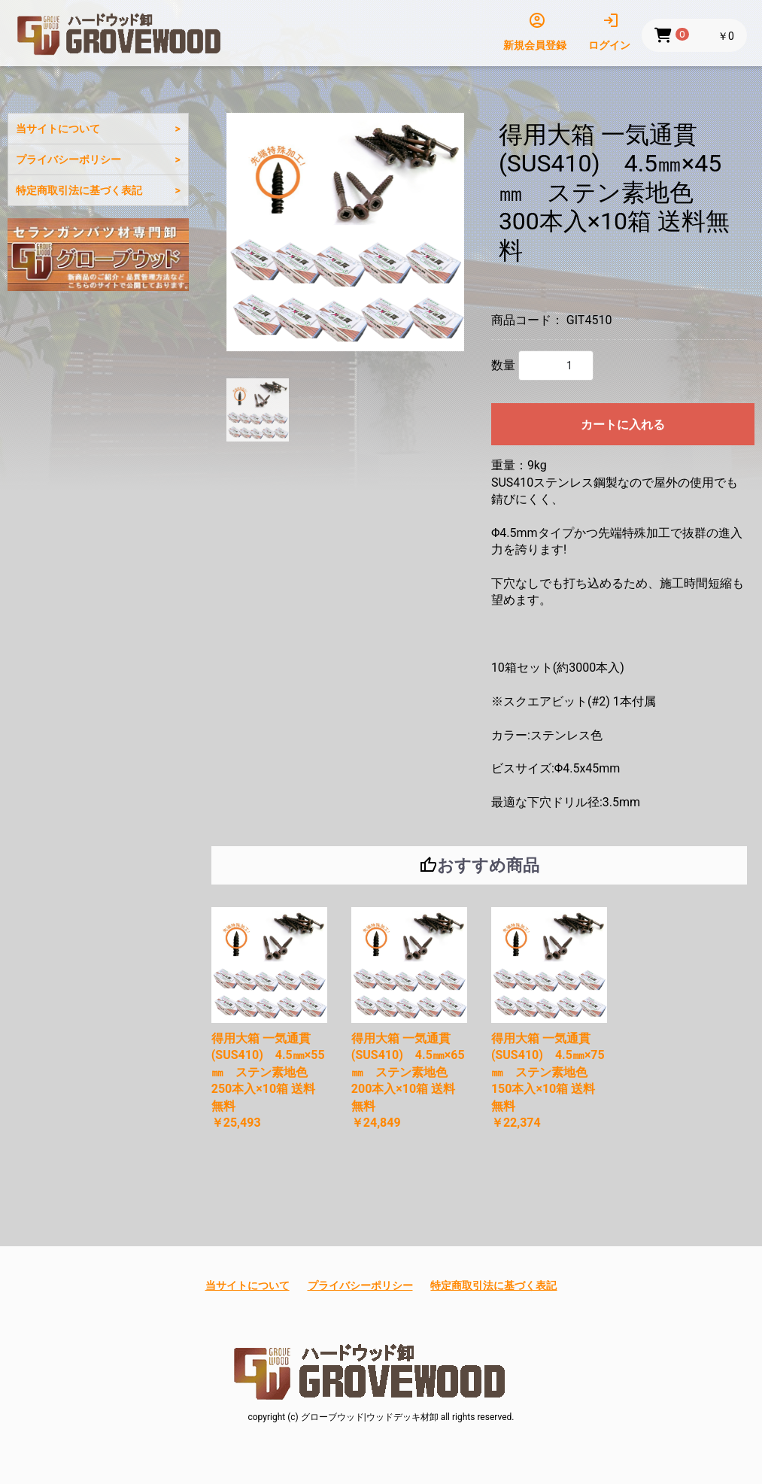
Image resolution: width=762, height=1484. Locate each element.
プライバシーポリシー (68, 159)
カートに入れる (623, 424)
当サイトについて (58, 129)
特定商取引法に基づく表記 (79, 190)
